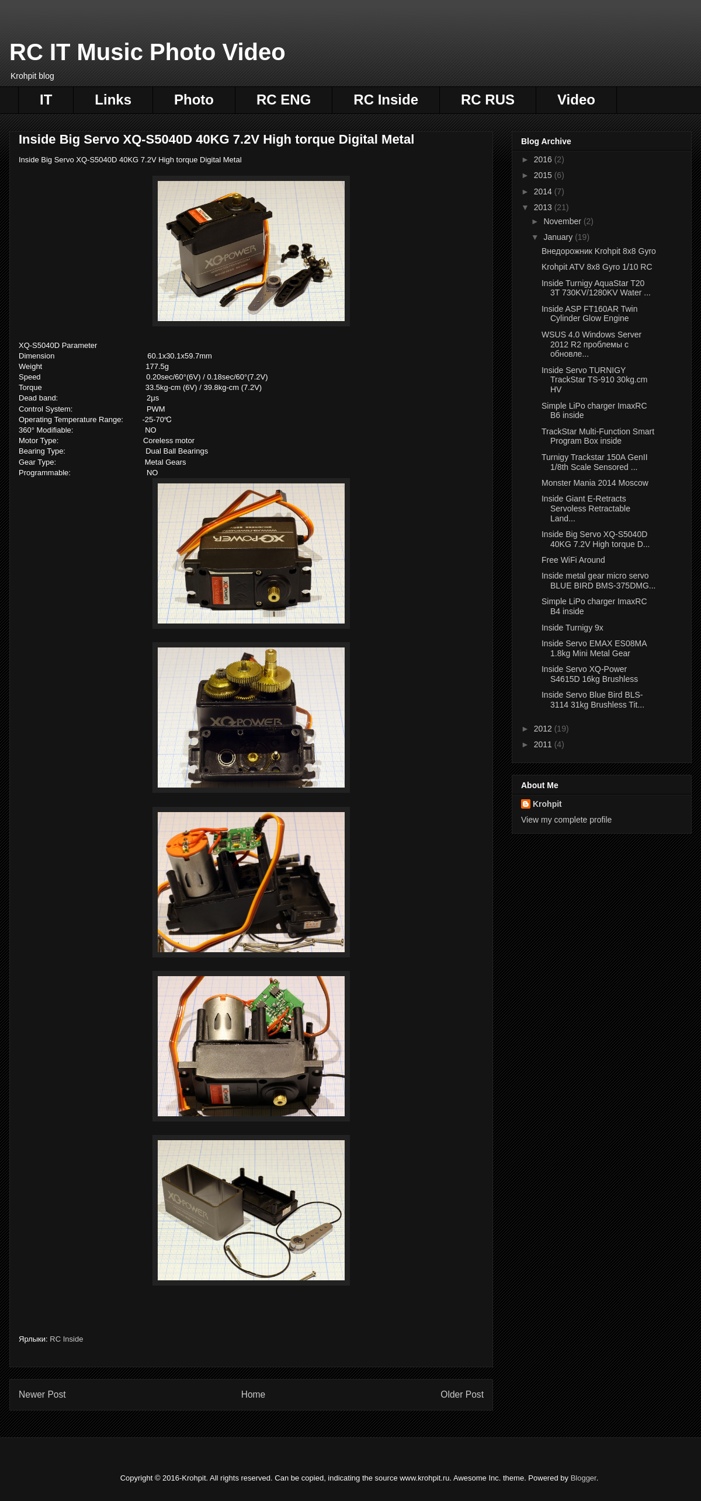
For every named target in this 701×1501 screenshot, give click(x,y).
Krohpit (547, 804)
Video (576, 99)
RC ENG (283, 99)
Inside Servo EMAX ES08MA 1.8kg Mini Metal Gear (594, 648)
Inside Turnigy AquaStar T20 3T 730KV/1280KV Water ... (596, 288)
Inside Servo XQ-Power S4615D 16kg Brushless (590, 674)
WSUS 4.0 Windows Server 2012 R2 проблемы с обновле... (591, 344)
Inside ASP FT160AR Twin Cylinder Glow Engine (589, 313)
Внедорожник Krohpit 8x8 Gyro (599, 251)
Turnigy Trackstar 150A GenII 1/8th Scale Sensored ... (595, 462)
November (563, 221)
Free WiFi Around (573, 560)
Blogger (583, 1478)
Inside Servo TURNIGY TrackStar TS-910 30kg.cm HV (595, 380)
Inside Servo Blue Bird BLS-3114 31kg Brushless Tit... (593, 699)
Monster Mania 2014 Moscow (595, 482)
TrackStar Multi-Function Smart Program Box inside (598, 436)
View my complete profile (566, 819)
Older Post (462, 1394)
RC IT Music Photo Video (147, 52)
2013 (544, 207)
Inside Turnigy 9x (572, 627)
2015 (544, 175)
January (559, 237)
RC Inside (385, 99)
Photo (194, 99)
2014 (544, 191)
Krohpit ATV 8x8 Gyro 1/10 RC (597, 266)
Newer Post (42, 1394)
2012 (544, 728)
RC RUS (488, 99)
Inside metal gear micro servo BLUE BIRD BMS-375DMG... (599, 580)
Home (253, 1394)
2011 (544, 744)
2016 (544, 159)
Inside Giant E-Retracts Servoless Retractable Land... (586, 508)
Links (113, 99)
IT (46, 99)
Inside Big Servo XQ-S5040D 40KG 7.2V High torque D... (596, 539)
